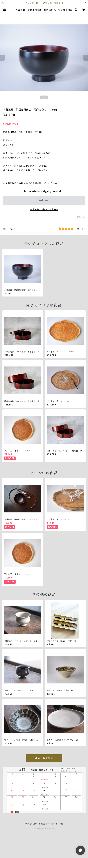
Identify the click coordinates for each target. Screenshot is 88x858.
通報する (81, 217)
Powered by (44, 828)
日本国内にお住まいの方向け (44, 209)
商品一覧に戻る (44, 758)
